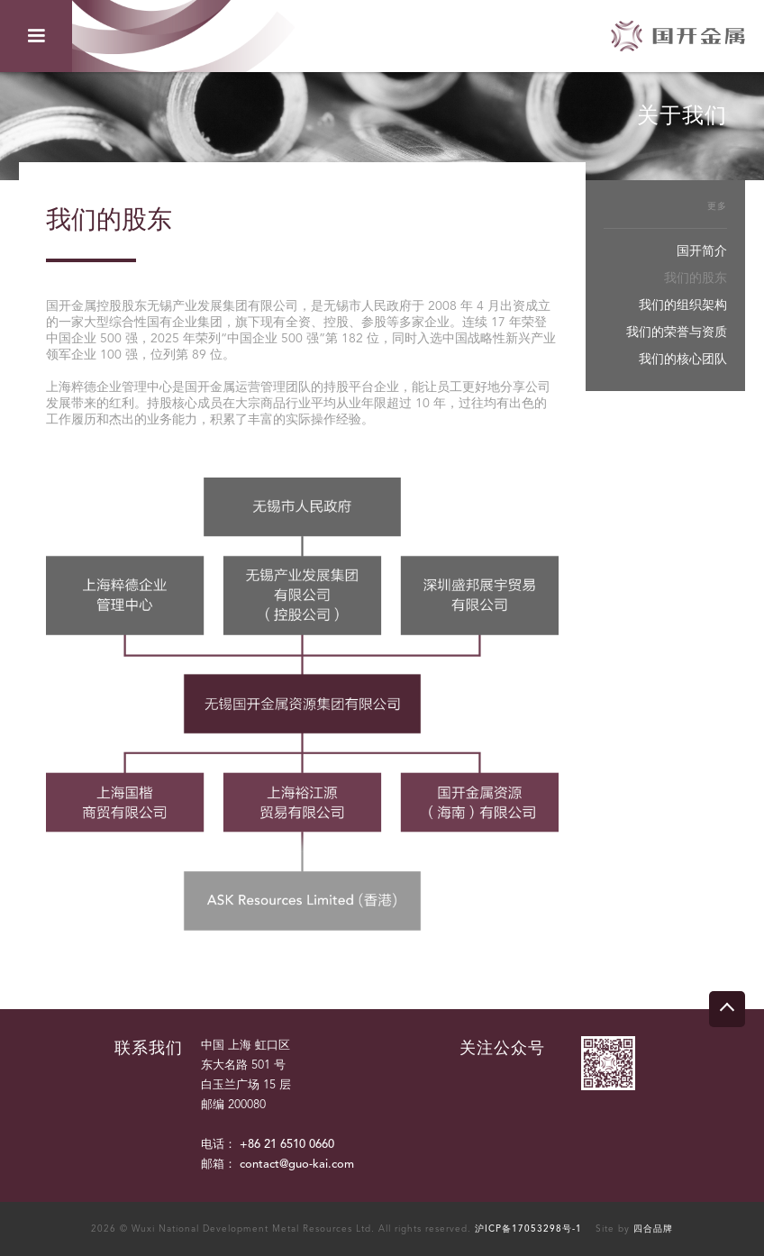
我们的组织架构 (683, 305)
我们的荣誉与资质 (676, 332)
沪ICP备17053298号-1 (528, 1228)
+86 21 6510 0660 (287, 1145)
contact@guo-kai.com (297, 1164)
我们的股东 (695, 278)
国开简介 (702, 251)
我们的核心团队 (683, 359)
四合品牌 (653, 1228)
